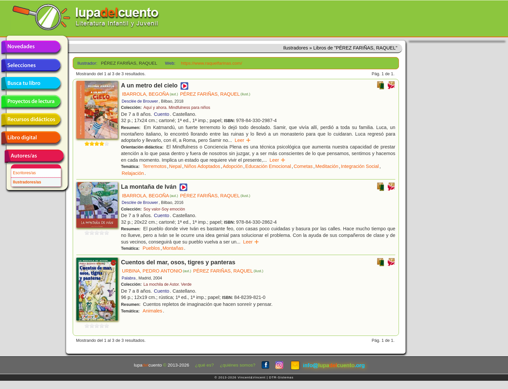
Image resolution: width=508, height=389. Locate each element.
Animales (152, 310)
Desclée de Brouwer (140, 101)
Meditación (326, 166)
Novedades (30, 47)
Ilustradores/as (27, 182)
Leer (243, 140)
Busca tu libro (30, 83)
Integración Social (360, 166)
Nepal (175, 166)
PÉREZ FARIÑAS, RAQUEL (215, 94)
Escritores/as (24, 173)
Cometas (303, 166)
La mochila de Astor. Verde (167, 284)
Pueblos (151, 248)
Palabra (129, 278)
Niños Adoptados (202, 166)
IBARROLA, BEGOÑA (150, 94)
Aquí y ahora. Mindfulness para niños (176, 107)
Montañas (173, 248)
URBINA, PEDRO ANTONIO (156, 271)
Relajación (133, 173)
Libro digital (30, 138)
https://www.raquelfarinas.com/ (211, 63)
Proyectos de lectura (30, 101)
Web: (170, 63)
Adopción (233, 166)
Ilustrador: (86, 63)
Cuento (161, 114)
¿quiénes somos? (237, 365)
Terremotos (155, 166)
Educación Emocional (268, 166)
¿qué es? (204, 365)
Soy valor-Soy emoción (164, 209)
